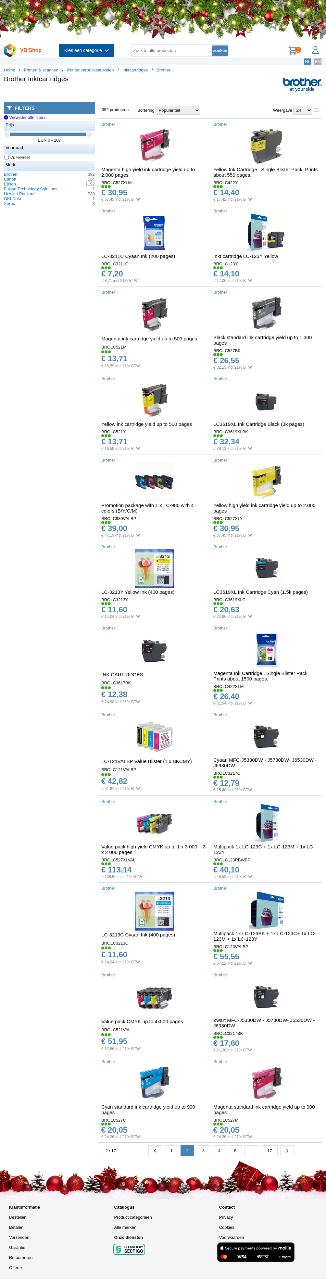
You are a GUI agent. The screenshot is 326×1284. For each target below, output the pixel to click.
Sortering (146, 110)
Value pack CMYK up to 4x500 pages (142, 1021)
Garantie (17, 1247)
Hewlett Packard (19, 193)
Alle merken (125, 1227)
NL (307, 61)
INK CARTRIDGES (122, 674)
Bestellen (17, 1217)
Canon (10, 179)
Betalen (16, 1227)
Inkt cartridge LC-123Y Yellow (245, 256)
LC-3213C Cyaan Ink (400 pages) (138, 934)
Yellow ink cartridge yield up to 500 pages (146, 424)
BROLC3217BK (228, 1033)
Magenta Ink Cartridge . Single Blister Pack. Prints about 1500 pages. (261, 675)
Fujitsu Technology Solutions (30, 188)
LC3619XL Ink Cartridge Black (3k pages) (258, 424)
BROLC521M (113, 347)
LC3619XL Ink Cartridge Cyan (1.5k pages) (260, 592)
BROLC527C (113, 1120)
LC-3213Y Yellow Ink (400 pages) (137, 592)
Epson (10, 184)
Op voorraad (17, 157)
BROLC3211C (114, 263)
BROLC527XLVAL (118, 860)
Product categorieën (133, 1217)
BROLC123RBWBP (231, 860)
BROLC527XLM (116, 182)
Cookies (226, 1227)
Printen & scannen (41, 70)
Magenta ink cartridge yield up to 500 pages (149, 338)
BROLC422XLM (228, 686)
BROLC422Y (225, 182)
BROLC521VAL (116, 1029)
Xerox (9, 203)
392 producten (115, 109)
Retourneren (20, 1257)
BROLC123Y (225, 263)
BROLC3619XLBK (230, 431)
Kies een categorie (86, 50)
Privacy (226, 1217)
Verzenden (19, 1237)
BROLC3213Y (114, 599)
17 (269, 1150)
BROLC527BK (227, 350)
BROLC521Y (113, 431)
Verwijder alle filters (25, 117)
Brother (163, 70)
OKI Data (12, 198)
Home (9, 70)
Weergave (282, 110)
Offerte (15, 1267)
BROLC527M (225, 1120)
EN (318, 61)
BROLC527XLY (228, 518)
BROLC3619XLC (229, 599)
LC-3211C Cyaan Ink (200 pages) (138, 256)
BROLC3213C (114, 943)
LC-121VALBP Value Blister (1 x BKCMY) (146, 761)
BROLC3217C (226, 773)
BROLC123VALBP (230, 946)
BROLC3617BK (116, 682)
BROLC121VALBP (118, 769)
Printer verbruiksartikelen (90, 70)
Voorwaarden (231, 1237)
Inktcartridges (135, 70)
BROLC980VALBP (118, 518)
